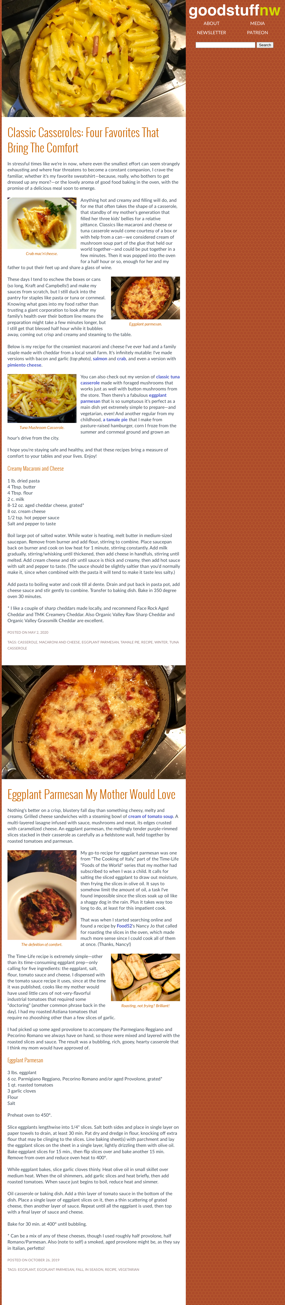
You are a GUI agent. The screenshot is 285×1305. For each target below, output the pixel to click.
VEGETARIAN (128, 1269)
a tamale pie (115, 419)
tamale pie (129, 642)
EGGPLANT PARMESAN (100, 642)
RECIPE (147, 642)
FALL (79, 1269)
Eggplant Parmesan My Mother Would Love (91, 794)
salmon (100, 359)
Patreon (257, 32)
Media (257, 23)
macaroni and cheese (59, 642)
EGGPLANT (26, 1269)
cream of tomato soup (150, 816)
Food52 (124, 926)
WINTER (161, 642)
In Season (94, 1269)
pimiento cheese (24, 365)
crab (121, 359)
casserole (27, 642)
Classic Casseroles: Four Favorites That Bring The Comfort (83, 140)
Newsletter (211, 32)
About (211, 23)
